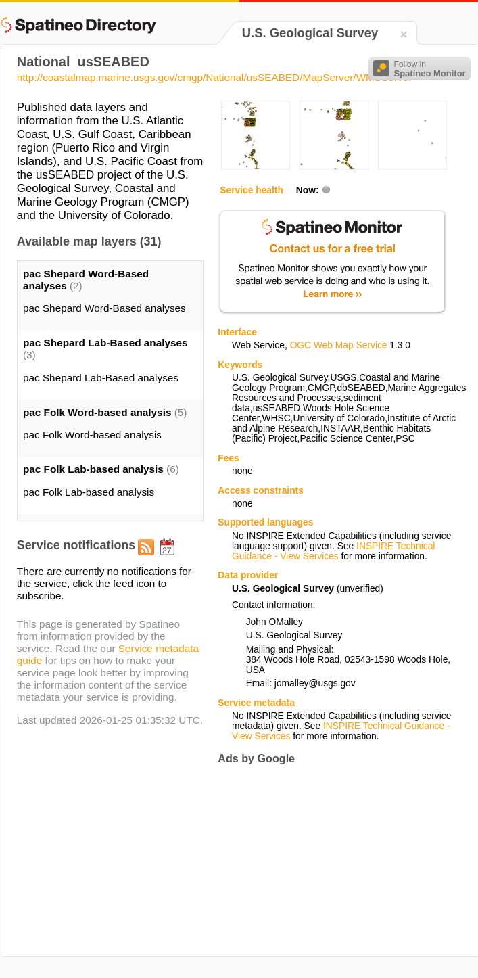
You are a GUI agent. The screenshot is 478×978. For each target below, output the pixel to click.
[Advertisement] (308, 861)
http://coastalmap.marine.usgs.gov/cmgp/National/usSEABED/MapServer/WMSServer (214, 77)
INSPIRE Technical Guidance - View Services (333, 551)
